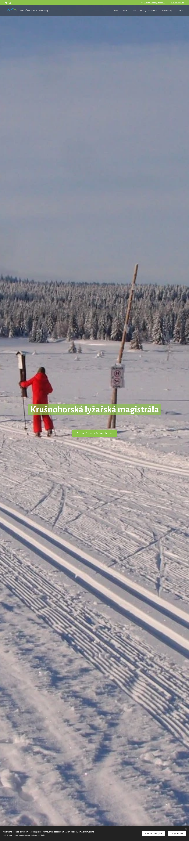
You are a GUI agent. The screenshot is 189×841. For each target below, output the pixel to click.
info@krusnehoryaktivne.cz (154, 2)
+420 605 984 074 (177, 2)
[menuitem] (116, 10)
